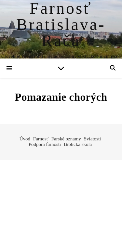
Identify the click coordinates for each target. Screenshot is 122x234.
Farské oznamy (66, 138)
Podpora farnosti (45, 144)
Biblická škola (78, 144)
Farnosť (40, 138)
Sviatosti (92, 138)
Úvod (25, 138)
